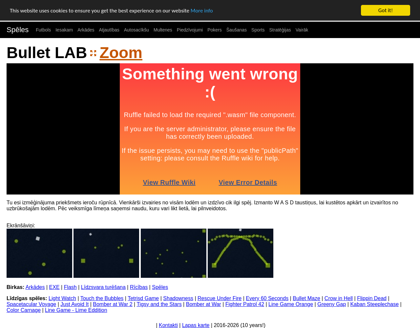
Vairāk (302, 29)
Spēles (18, 30)
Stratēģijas (280, 29)
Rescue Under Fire (220, 298)
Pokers (214, 29)
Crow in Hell (339, 298)
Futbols (43, 29)
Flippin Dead (372, 298)
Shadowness (178, 298)
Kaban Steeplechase (374, 304)
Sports (257, 29)
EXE (54, 287)
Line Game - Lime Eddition (76, 310)
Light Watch (62, 298)
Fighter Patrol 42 (244, 304)
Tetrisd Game (143, 298)
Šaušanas (236, 29)
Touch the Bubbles (102, 298)
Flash (70, 287)
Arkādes (85, 29)
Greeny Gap (331, 304)
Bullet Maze (306, 298)
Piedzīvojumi (190, 29)
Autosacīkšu (136, 29)
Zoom (120, 52)
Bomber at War (203, 304)
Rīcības (139, 287)
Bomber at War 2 (112, 304)
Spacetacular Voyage (31, 304)
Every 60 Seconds (267, 298)
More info (202, 10)
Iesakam (64, 29)
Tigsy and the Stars (158, 304)
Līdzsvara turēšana (103, 287)
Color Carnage (24, 310)
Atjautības (109, 29)
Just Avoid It (74, 304)
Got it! (385, 10)
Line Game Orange (290, 304)
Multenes (163, 29)
